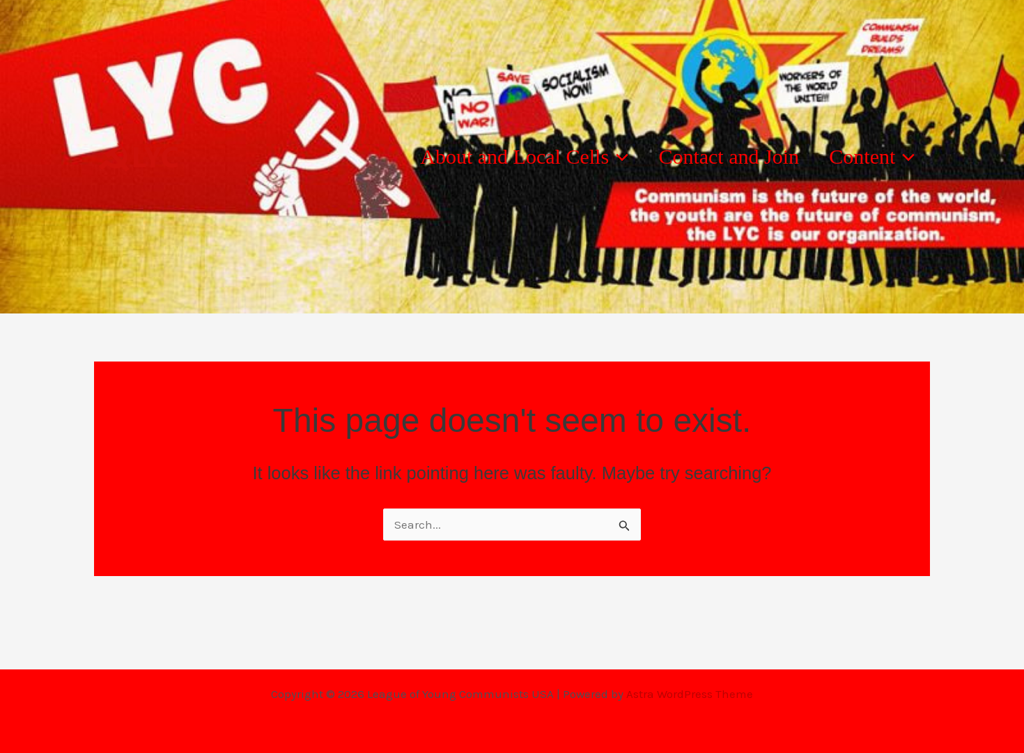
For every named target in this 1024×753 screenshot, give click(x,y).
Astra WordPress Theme (689, 694)
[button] (589, 156)
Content (866, 156)
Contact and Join (711, 156)
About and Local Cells (495, 156)
